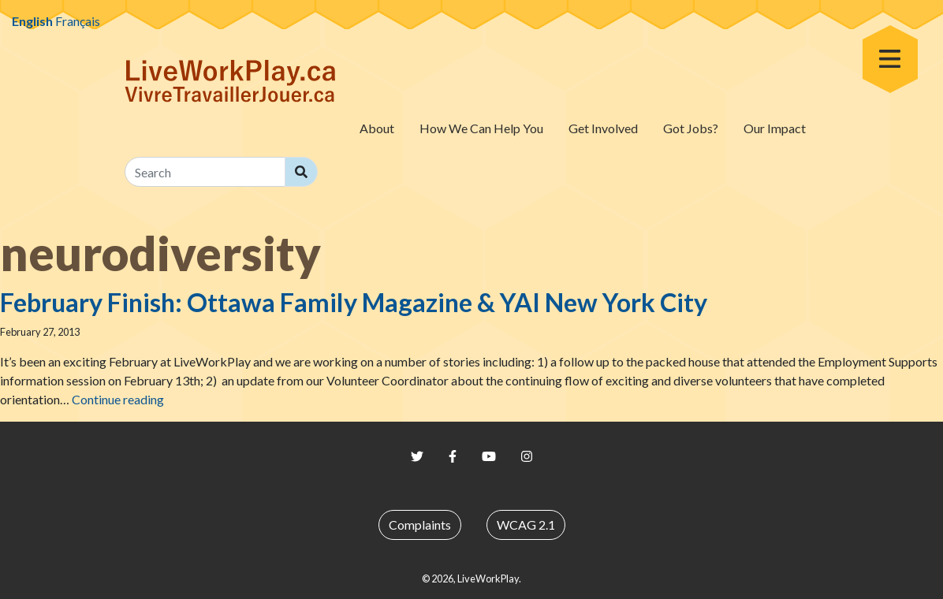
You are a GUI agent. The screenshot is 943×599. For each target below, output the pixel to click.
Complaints (420, 524)
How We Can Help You (481, 128)
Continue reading (118, 399)
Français (77, 20)
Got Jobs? (690, 128)
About (377, 128)
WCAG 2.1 (526, 524)
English (32, 20)
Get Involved (603, 128)
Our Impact (775, 128)
